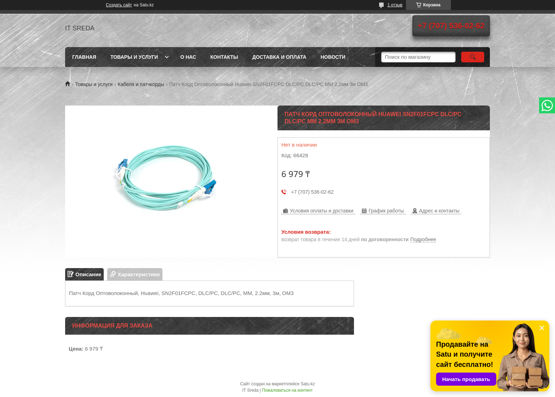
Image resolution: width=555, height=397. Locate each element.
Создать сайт (119, 4)
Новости (333, 57)
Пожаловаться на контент (287, 390)
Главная (84, 57)
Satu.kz (308, 383)
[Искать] (472, 57)
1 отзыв (395, 4)
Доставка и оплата (279, 57)
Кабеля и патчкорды (141, 84)
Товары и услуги (134, 57)
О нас (188, 57)
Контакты (224, 57)
